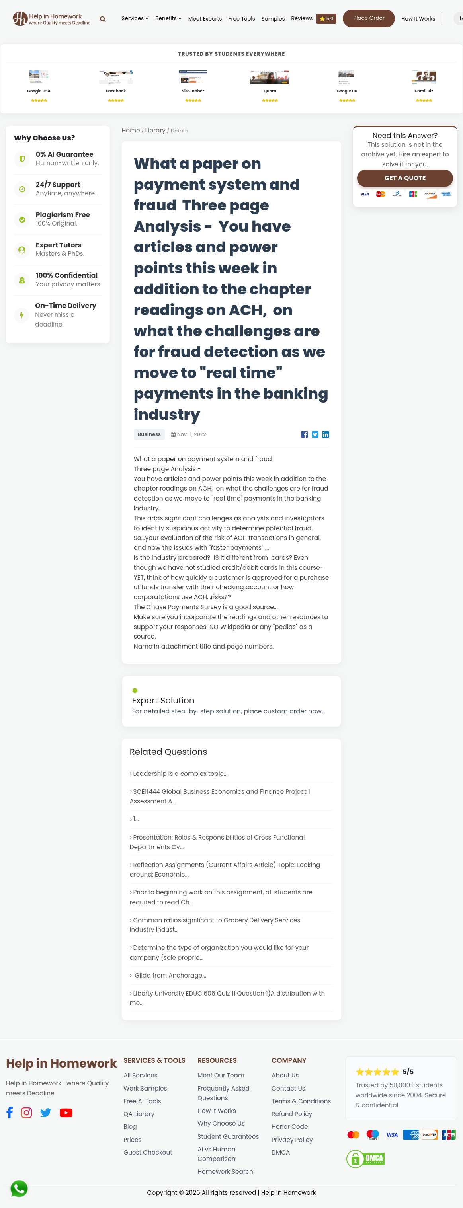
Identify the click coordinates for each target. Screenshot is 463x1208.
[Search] (104, 18)
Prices (132, 1145)
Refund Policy (292, 1119)
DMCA (281, 1158)
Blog (130, 1132)
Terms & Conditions (302, 1106)
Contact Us (289, 1093)
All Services (140, 1080)
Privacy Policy (292, 1145)
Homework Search (225, 1178)
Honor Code (290, 1132)
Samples (275, 19)
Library (155, 131)
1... (136, 820)
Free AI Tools (142, 1106)
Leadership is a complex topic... (181, 774)
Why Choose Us (221, 1129)
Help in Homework (61, 1068)
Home (131, 131)
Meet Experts (207, 19)
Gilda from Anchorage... (170, 979)
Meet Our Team (221, 1080)
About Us (285, 1080)
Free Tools (243, 19)
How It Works (420, 19)
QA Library (139, 1119)
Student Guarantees (228, 1142)
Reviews (315, 19)
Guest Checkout (148, 1158)
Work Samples (145, 1093)
